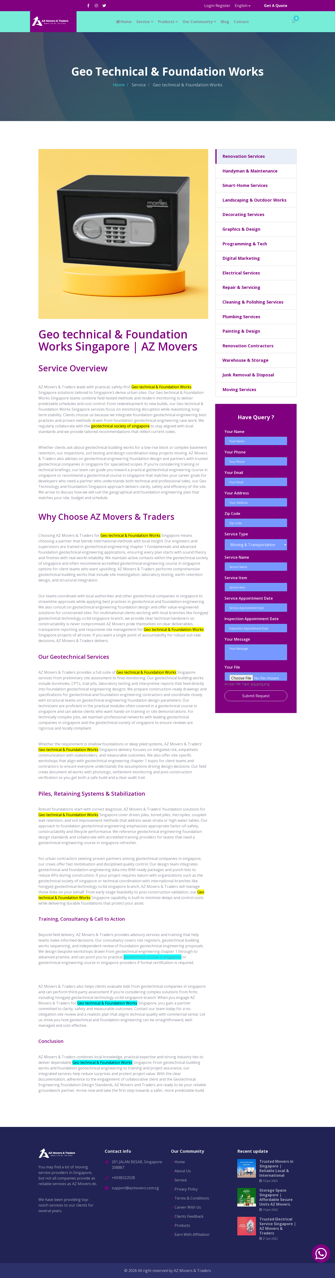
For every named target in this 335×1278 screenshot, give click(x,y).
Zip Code (232, 513)
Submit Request (256, 695)
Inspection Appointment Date (251, 618)
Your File (232, 667)
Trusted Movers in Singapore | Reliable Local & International (276, 1168)
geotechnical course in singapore (152, 957)
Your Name (234, 431)
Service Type (236, 534)
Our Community (198, 21)
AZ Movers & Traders (192, 1270)
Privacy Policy (186, 1189)
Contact (241, 21)
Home (123, 21)
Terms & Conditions (191, 1198)
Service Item (235, 577)
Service (143, 21)
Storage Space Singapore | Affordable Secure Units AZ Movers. (276, 1197)
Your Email (233, 472)
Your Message (237, 639)
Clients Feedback (189, 1216)
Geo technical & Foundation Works (107, 1003)
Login (209, 5)
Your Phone (235, 452)
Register (223, 5)
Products (166, 21)
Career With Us (187, 1207)
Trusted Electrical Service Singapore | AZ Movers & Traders (277, 1226)
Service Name (236, 557)
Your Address (236, 493)
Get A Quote (275, 5)
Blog (225, 21)
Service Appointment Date (248, 598)
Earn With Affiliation (191, 1234)
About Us (182, 1170)
